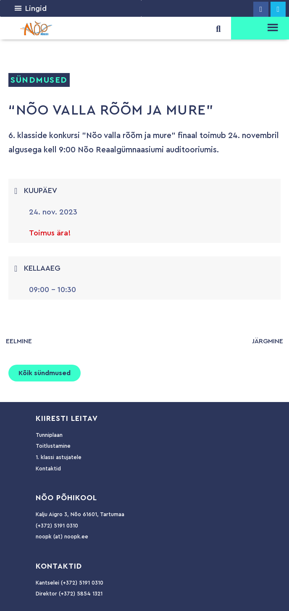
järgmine (267, 341)
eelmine (19, 341)
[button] (36, 8)
